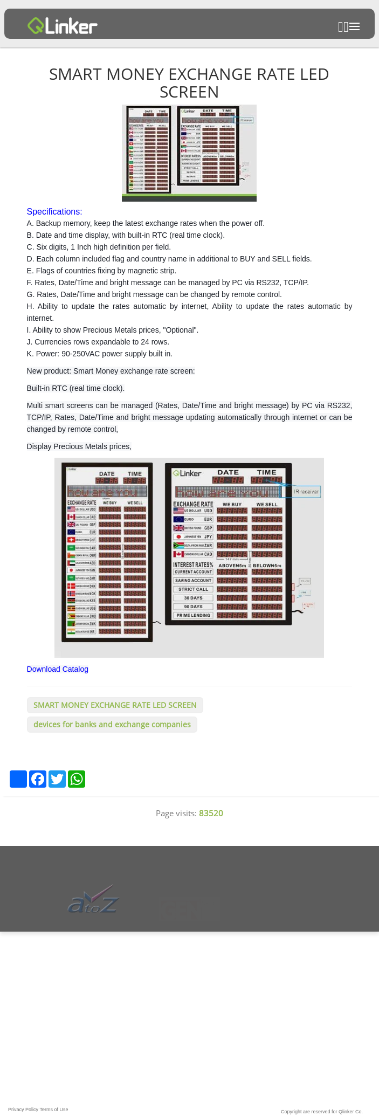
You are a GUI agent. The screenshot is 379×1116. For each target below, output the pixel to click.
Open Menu (354, 26)
